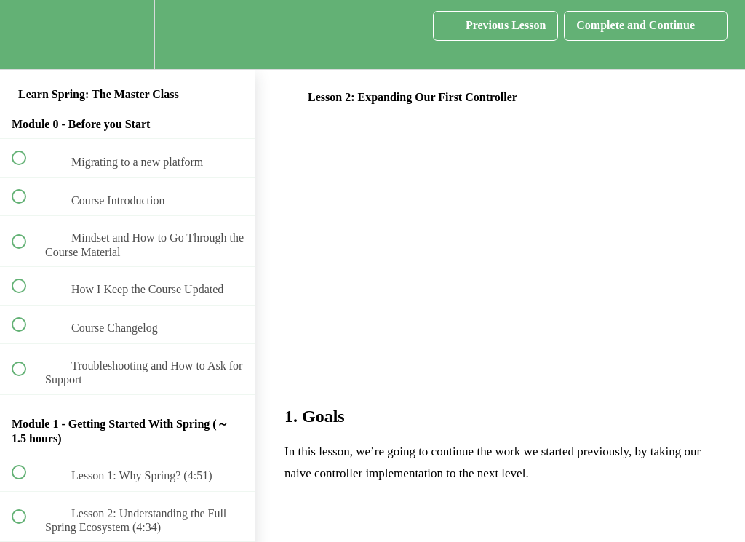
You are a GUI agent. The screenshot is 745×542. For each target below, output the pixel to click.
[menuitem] (127, 34)
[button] (27, 34)
